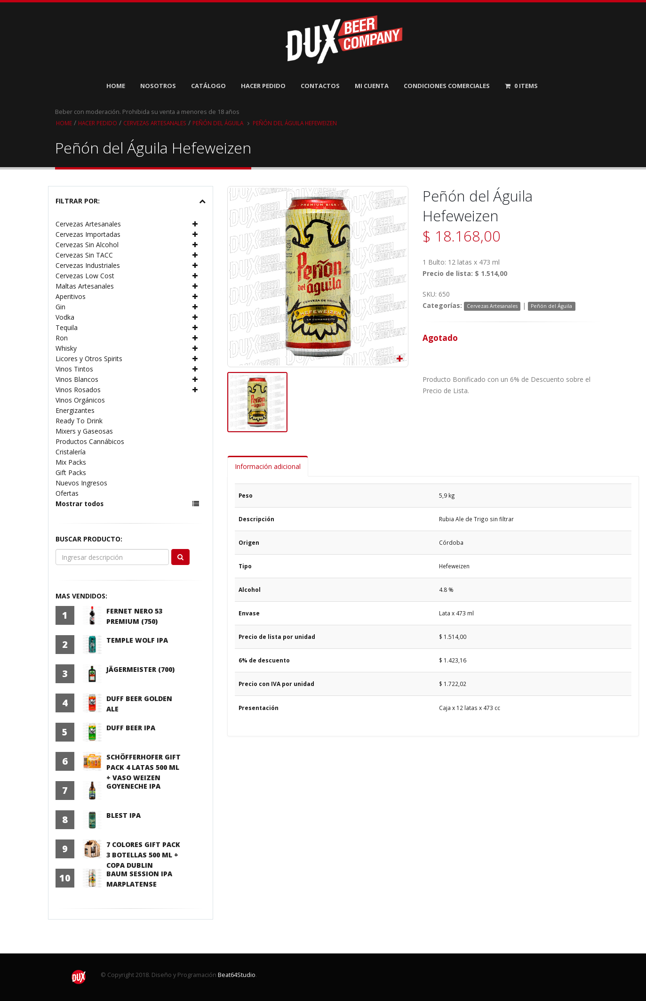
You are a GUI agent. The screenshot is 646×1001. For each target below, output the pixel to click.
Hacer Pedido (263, 85)
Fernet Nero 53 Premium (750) (134, 616)
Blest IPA (123, 815)
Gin (60, 306)
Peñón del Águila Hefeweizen (300, 123)
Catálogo (208, 85)
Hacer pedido (98, 123)
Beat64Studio (236, 975)
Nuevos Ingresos (81, 482)
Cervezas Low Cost (85, 275)
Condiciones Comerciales (447, 85)
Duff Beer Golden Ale (139, 703)
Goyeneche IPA (133, 786)
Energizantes (75, 410)
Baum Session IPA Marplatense (139, 878)
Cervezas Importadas (88, 234)
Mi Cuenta (372, 85)
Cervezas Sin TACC (84, 254)
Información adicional (268, 466)
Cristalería (71, 451)
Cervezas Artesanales (156, 123)
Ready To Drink (79, 420)
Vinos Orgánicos (80, 400)
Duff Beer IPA (130, 727)
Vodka (65, 317)
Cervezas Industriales (88, 265)
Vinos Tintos (74, 368)
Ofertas (67, 493)
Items (521, 85)
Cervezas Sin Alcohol (87, 244)
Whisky (66, 348)
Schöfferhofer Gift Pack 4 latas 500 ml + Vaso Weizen (143, 767)
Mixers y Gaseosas (84, 431)
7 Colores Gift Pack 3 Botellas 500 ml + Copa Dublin (143, 855)
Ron (62, 337)
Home (115, 85)
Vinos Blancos (77, 379)
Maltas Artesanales (85, 286)
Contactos (320, 85)
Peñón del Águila (221, 123)
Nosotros (158, 85)
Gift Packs (71, 472)
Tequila (67, 327)
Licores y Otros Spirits (89, 358)
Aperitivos (71, 296)
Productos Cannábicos (90, 441)
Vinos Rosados (78, 389)
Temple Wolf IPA (137, 640)
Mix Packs (71, 462)
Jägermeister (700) (140, 669)
